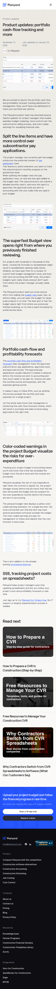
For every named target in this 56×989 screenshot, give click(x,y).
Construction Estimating (14, 873)
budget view (31, 295)
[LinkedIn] (30, 844)
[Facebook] (26, 844)
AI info (6, 952)
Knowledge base (11, 933)
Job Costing (8, 878)
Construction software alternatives (20, 864)
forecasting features (21, 564)
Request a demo (28, 818)
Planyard (15, 51)
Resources (8, 927)
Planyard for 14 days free (34, 600)
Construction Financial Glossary (18, 943)
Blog (5, 912)
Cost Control (9, 882)
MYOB (6, 982)
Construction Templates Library (18, 947)
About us (7, 899)
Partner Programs (11, 938)
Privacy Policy (9, 917)
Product (6, 854)
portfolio (11, 361)
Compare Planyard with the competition (22, 860)
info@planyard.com (12, 844)
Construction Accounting (15, 869)
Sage (5, 977)
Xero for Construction (13, 968)
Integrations (8, 962)
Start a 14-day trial (28, 811)
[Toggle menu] (50, 4)
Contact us (8, 903)
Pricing (6, 908)
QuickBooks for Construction (17, 973)
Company (7, 893)
